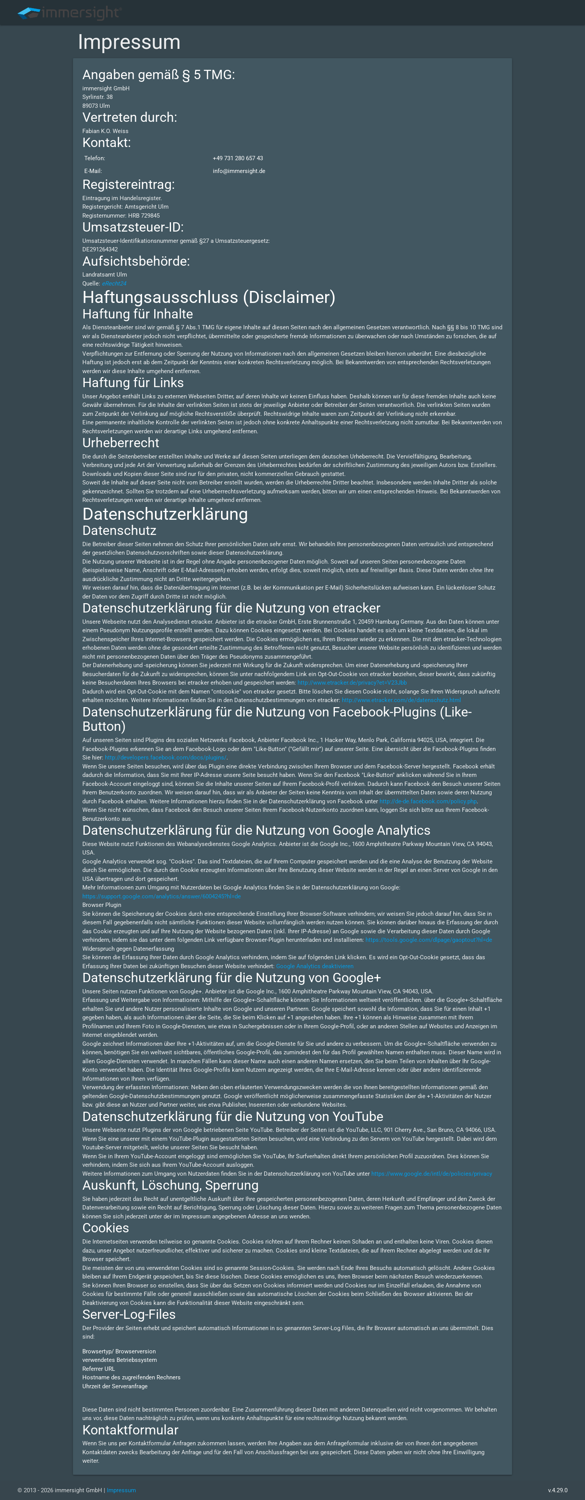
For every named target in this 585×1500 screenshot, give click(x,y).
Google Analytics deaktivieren (314, 966)
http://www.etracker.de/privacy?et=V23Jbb (352, 682)
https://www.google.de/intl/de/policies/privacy (431, 1173)
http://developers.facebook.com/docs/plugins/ (165, 757)
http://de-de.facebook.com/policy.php (428, 801)
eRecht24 (114, 283)
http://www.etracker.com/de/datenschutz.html (401, 700)
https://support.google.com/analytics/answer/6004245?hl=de (161, 896)
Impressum (121, 1490)
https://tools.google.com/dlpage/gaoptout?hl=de (429, 939)
